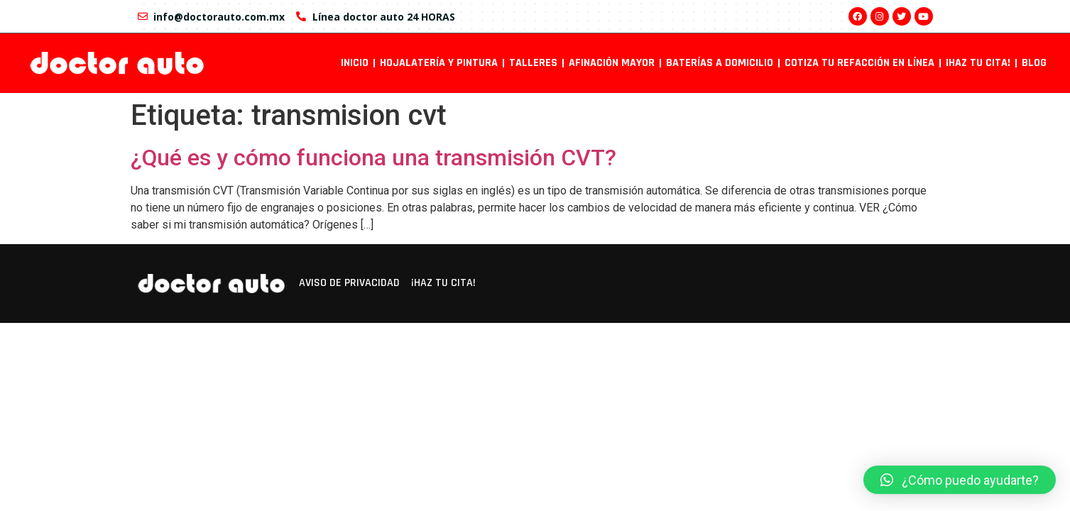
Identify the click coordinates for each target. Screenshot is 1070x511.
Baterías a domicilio (719, 62)
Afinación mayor (612, 62)
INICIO (355, 62)
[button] (959, 480)
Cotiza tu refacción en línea (859, 62)
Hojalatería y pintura (439, 62)
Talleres (533, 62)
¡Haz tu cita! (978, 62)
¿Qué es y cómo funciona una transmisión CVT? (373, 157)
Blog (1034, 62)
